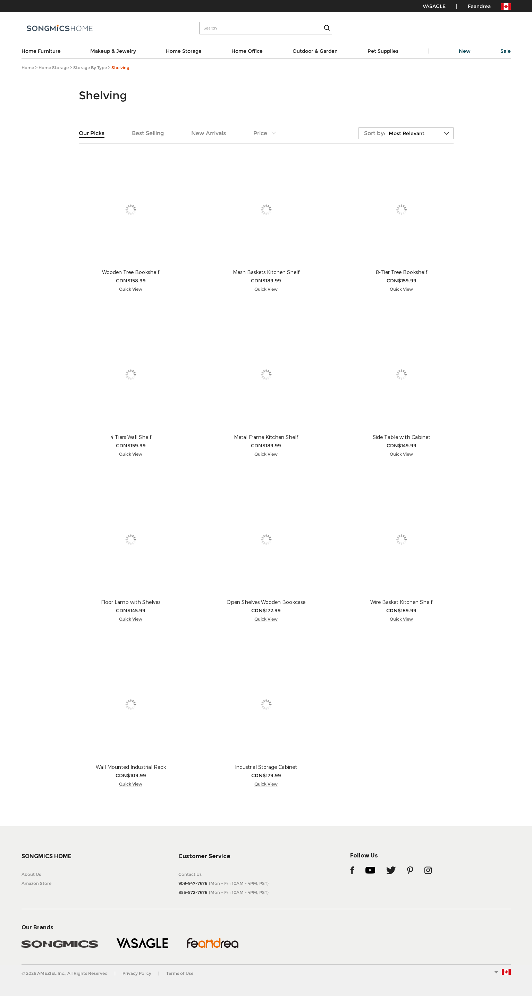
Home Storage (54, 67)
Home (28, 67)
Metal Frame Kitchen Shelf (266, 437)
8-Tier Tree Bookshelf (401, 272)
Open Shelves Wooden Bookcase (266, 602)
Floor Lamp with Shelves (130, 602)
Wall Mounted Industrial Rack (131, 767)
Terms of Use (179, 973)
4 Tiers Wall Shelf (130, 437)
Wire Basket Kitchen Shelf (401, 602)
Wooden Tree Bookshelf (130, 272)
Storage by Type (90, 67)
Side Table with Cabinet (401, 437)
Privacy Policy (137, 973)
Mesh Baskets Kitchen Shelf (266, 272)
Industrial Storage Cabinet (266, 767)
